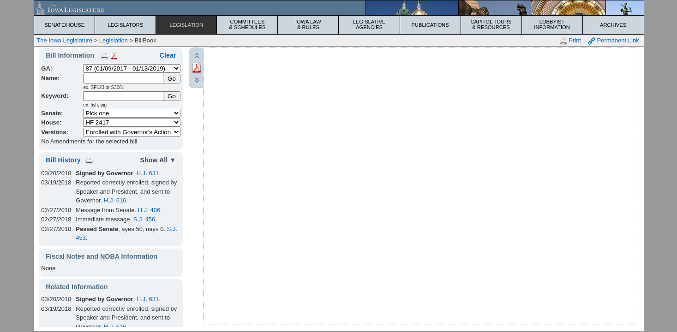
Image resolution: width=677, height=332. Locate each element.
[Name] (123, 78)
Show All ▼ (158, 160)
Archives (613, 25)
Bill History (63, 160)
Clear (168, 55)
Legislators (126, 25)
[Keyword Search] (123, 96)
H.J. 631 (148, 173)
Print (570, 41)
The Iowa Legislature (64, 40)
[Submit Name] (172, 78)
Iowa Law (308, 24)
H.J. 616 (115, 200)
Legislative (369, 24)
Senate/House (64, 25)
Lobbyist (552, 24)
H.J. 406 (149, 210)
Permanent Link (613, 41)
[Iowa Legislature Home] (338, 7)
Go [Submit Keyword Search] (172, 96)
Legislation (187, 25)
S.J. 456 (144, 219)
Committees (247, 24)
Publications (430, 25)
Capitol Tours (491, 24)
